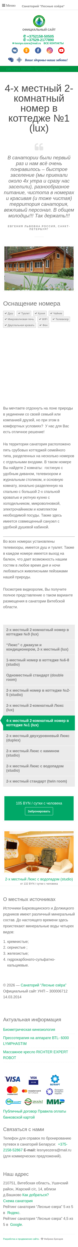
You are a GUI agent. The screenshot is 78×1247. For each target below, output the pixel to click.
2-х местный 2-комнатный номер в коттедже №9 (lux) (37, 632)
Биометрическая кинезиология (29, 1030)
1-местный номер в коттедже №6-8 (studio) (37, 662)
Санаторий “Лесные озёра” (43, 985)
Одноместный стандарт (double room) (34, 677)
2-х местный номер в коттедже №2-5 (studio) (38, 692)
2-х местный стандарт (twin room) (36, 781)
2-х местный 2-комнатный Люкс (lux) (35, 707)
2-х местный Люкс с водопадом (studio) (35, 768)
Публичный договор (20, 1111)
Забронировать (39, 811)
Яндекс (13, 1213)
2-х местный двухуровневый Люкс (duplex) (37, 738)
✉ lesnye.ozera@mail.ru (26, 43)
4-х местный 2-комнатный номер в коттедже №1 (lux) (37, 723)
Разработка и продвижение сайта (21, 1239)
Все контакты (54, 43)
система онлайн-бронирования (32, 69)
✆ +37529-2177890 (38, 40)
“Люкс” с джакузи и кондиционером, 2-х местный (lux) (37, 647)
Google (16, 1225)
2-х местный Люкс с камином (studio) (32, 753)
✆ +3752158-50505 (38, 36)
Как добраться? (35, 1195)
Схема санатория (18, 1201)
